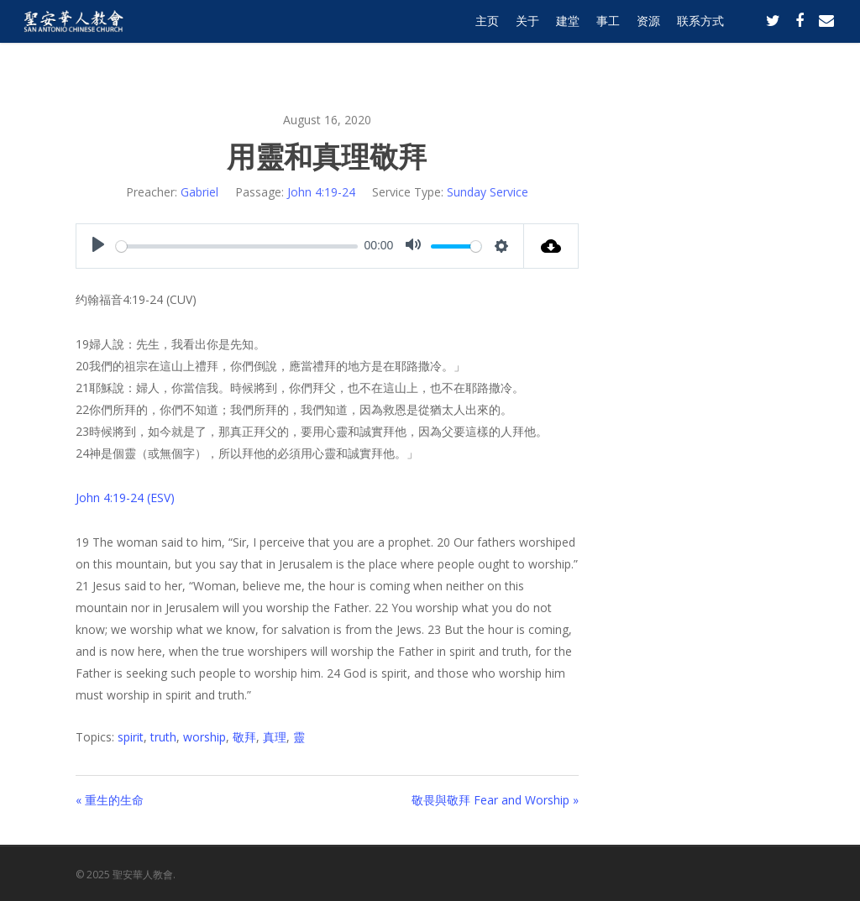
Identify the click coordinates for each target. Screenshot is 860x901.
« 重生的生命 (110, 800)
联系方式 (700, 36)
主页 (487, 36)
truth (163, 737)
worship (204, 737)
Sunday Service (487, 192)
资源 (648, 36)
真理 (274, 737)
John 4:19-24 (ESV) (125, 498)
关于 (527, 36)
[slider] (237, 246)
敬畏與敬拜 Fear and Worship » (495, 800)
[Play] (98, 246)
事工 (608, 36)
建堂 (567, 36)
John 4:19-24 (321, 192)
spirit (131, 737)
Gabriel (199, 192)
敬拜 (244, 737)
